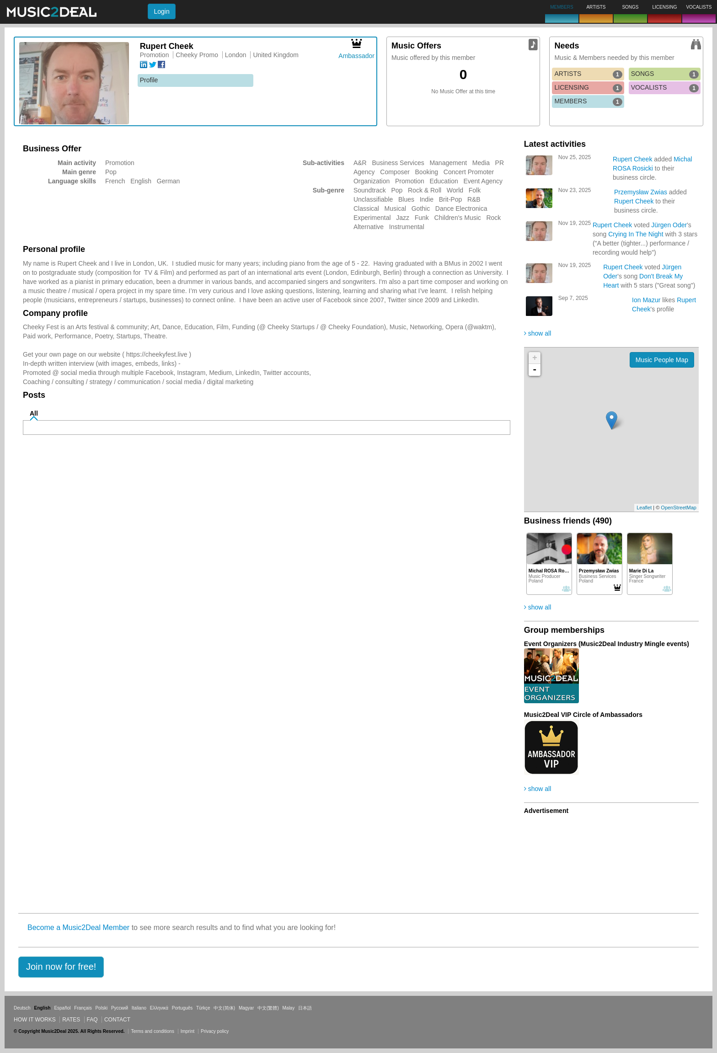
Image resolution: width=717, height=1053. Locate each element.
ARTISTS (588, 74)
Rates (71, 1019)
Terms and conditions (152, 1031)
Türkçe (203, 1007)
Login (161, 11)
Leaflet (644, 507)
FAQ (92, 1019)
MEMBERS (588, 101)
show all (537, 333)
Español (62, 1007)
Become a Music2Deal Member (78, 927)
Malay (289, 1007)
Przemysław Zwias (640, 192)
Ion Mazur (646, 300)
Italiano (139, 1007)
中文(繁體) (268, 1007)
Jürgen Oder (669, 225)
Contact (117, 1019)
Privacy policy (215, 1031)
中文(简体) (224, 1007)
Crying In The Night (635, 234)
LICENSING (588, 87)
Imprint (188, 1031)
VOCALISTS (665, 87)
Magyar (246, 1007)
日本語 (305, 1007)
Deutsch (22, 1007)
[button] (61, 967)
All (34, 413)
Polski (101, 1007)
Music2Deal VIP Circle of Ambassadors (583, 714)
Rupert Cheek (632, 159)
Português (182, 1007)
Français (82, 1007)
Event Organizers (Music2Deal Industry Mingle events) (606, 643)
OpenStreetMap (678, 507)
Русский (119, 1007)
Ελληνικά (159, 1007)
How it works (35, 1019)
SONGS (665, 74)
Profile (149, 80)
